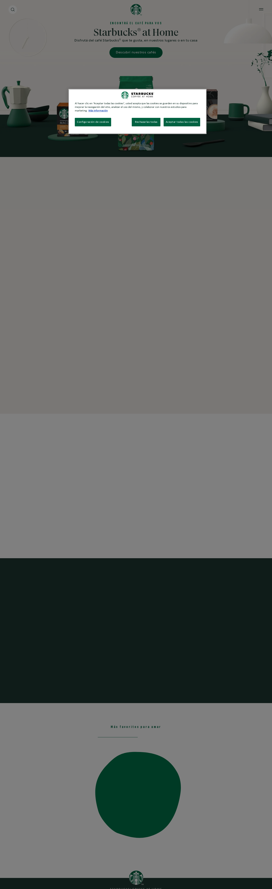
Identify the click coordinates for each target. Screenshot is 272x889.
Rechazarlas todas (146, 122)
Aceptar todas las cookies (182, 122)
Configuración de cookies (93, 122)
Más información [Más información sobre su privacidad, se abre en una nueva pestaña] (98, 111)
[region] (137, 111)
